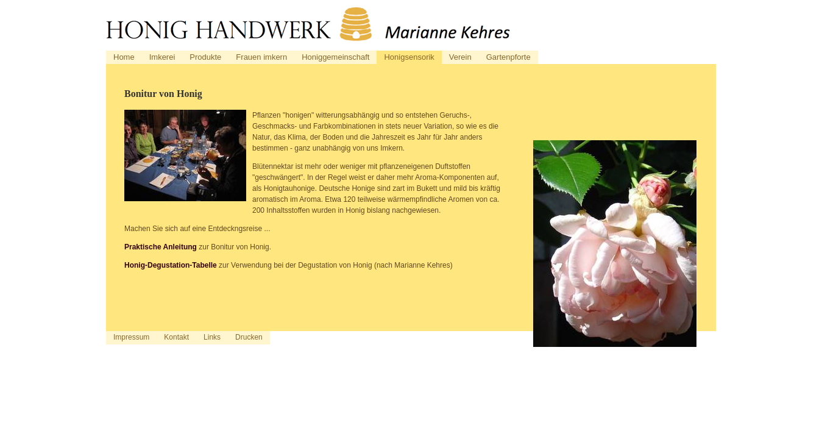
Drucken (249, 337)
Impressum (131, 337)
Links (212, 337)
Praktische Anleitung (160, 247)
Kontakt (176, 337)
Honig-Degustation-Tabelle (170, 265)
